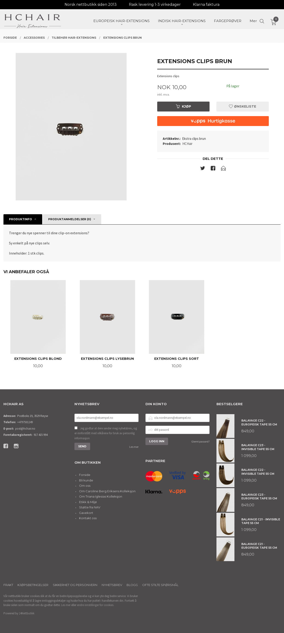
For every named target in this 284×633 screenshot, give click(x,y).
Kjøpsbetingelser (33, 585)
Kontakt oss (88, 518)
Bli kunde (86, 480)
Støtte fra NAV (89, 507)
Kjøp (183, 106)
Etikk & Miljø (88, 502)
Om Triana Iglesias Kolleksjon (100, 496)
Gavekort (86, 513)
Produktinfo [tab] (20, 219)
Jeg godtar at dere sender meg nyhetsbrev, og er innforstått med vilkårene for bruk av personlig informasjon (105, 433)
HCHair (187, 143)
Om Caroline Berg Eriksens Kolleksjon (107, 491)
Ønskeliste (242, 106)
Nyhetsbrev (112, 585)
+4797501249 (25, 422)
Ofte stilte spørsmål (160, 585)
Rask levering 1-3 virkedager (155, 4)
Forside (84, 475)
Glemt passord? (200, 441)
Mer (253, 21)
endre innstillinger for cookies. (95, 605)
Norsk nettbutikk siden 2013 (91, 4)
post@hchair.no (25, 429)
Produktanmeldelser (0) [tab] (69, 219)
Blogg (132, 585)
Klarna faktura (206, 4)
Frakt (8, 585)
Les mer (134, 446)
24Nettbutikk (26, 613)
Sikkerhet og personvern (75, 585)
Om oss (84, 485)
